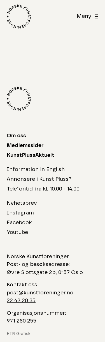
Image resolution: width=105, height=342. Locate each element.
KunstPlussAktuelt (30, 155)
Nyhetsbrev (22, 203)
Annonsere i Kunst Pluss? (39, 179)
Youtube (17, 232)
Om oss (16, 135)
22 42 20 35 (21, 300)
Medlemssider (25, 145)
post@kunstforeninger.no (40, 292)
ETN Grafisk (19, 334)
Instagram (20, 213)
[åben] (87, 17)
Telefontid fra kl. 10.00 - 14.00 (43, 189)
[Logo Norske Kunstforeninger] (19, 16)
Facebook (19, 222)
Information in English (36, 169)
